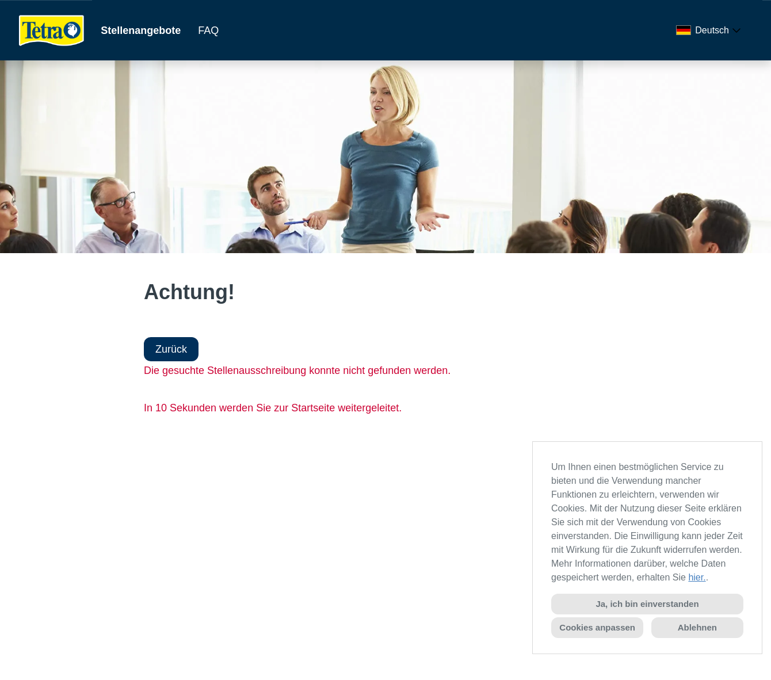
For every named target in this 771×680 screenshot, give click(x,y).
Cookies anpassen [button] (597, 627)
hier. (696, 577)
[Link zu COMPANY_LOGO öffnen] (51, 30)
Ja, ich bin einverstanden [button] (647, 604)
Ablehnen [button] (697, 627)
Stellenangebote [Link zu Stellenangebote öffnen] (141, 30)
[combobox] (710, 30)
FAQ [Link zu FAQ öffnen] (208, 30)
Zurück (171, 349)
